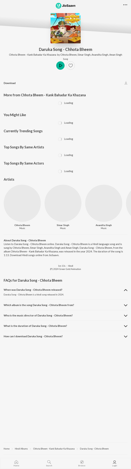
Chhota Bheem (68, 54)
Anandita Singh (100, 54)
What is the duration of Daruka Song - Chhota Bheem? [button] (35, 325)
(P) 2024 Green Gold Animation (65, 269)
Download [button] (10, 83)
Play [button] (60, 65)
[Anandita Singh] (103, 203)
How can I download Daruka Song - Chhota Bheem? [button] (33, 336)
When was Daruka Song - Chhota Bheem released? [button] (33, 289)
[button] (70, 65)
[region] (65, 448)
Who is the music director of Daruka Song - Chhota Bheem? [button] (38, 315)
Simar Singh (84, 54)
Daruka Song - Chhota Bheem (94, 448)
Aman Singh (115, 54)
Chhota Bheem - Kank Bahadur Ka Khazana (33, 54)
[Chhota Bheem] (22, 203)
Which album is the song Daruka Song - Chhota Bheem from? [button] (39, 305)
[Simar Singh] (63, 203)
